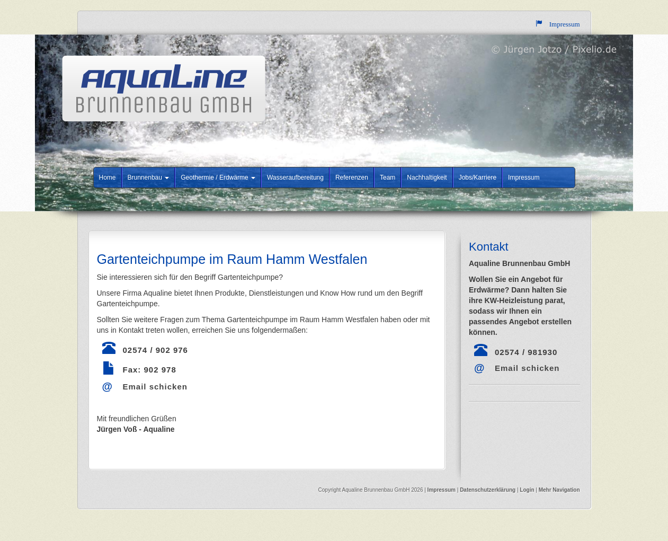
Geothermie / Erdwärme (218, 177)
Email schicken (155, 386)
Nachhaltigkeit (427, 177)
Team (387, 177)
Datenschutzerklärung (488, 490)
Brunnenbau (149, 177)
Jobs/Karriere (477, 177)
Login (527, 490)
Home (107, 177)
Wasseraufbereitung (295, 177)
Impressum (523, 177)
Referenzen (351, 177)
